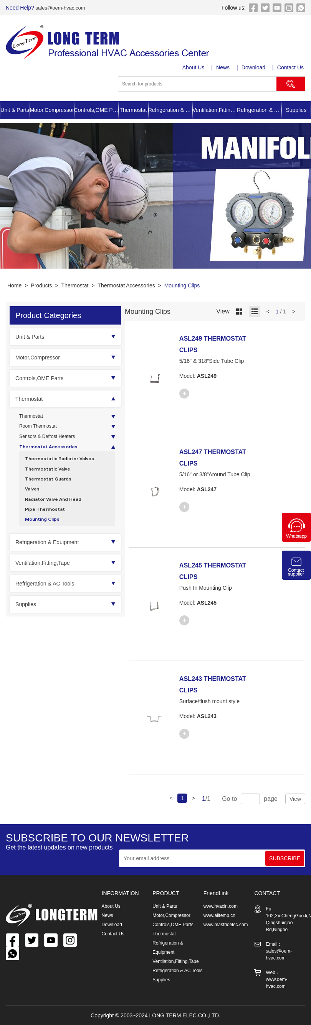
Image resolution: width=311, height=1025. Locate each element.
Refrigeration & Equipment (170, 110)
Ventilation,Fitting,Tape (214, 110)
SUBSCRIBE (284, 858)
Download (254, 67)
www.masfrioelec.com (225, 924)
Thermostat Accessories (126, 285)
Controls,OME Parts (96, 110)
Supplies (296, 110)
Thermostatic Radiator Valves (64, 464)
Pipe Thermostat (47, 522)
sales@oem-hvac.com (61, 8)
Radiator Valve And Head (57, 510)
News (224, 67)
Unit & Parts (14, 110)
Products (41, 285)
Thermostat (133, 110)
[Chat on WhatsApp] (296, 540)
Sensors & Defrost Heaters (51, 440)
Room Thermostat (40, 428)
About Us (194, 67)
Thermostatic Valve (50, 476)
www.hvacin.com (220, 906)
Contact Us (292, 67)
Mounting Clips (182, 285)
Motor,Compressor (52, 110)
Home (14, 285)
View (295, 799)
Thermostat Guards (51, 487)
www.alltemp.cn (219, 915)
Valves (33, 499)
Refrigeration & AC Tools (259, 110)
